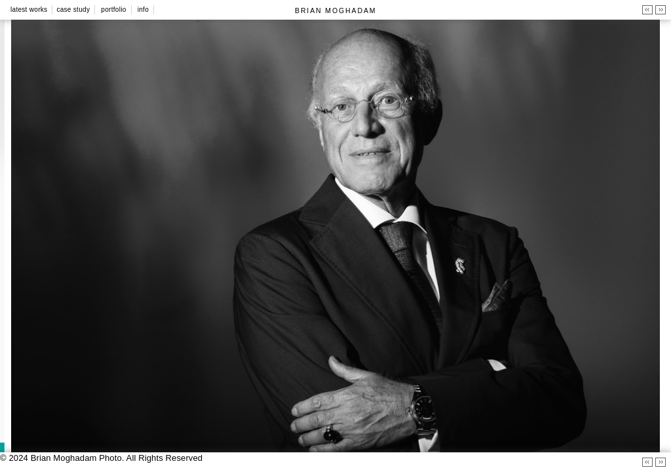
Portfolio (113, 9)
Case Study (73, 9)
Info (143, 9)
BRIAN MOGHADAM (335, 10)
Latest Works (28, 9)
